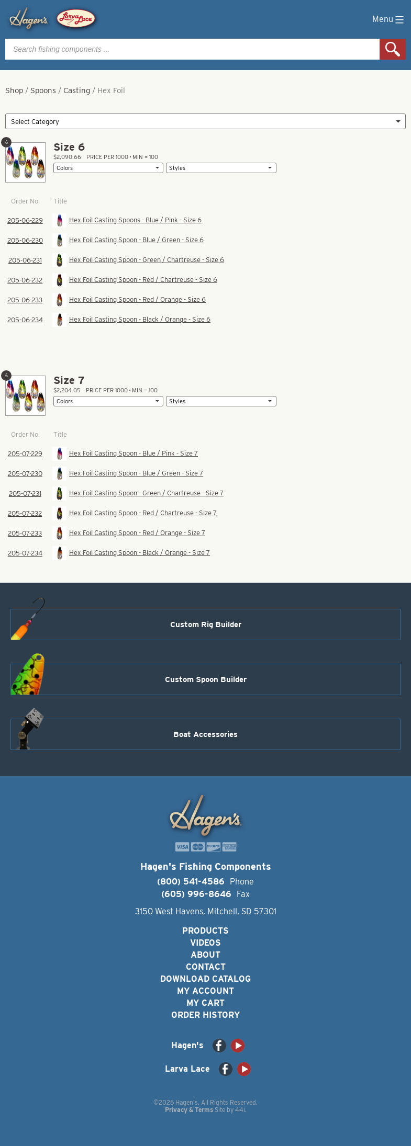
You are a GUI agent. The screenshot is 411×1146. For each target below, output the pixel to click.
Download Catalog (205, 979)
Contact (206, 967)
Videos (205, 943)
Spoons (43, 90)
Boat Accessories (205, 734)
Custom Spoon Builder (206, 679)
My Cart (205, 1003)
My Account (205, 991)
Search (393, 49)
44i (240, 1110)
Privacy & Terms (189, 1110)
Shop (14, 90)
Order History (205, 1015)
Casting (76, 90)
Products (205, 931)
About (205, 955)
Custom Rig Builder (205, 624)
